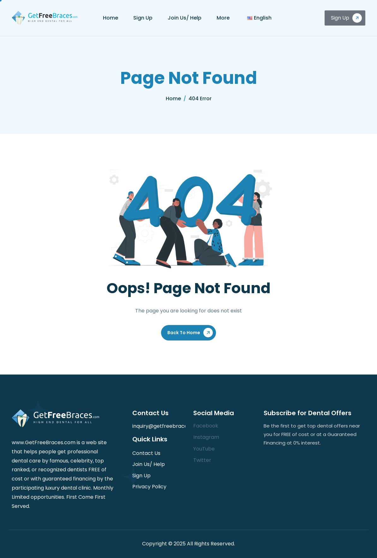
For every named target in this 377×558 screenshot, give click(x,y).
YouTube (204, 448)
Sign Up (143, 17)
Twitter (202, 460)
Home (110, 17)
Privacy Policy (149, 486)
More (223, 17)
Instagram (206, 437)
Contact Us (146, 453)
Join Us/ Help (184, 17)
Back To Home (183, 332)
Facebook (205, 425)
